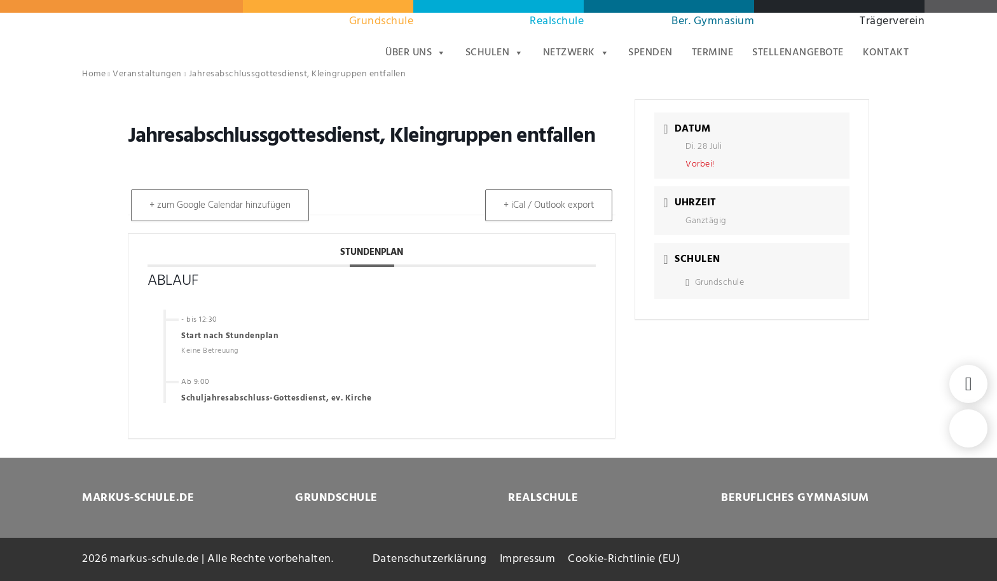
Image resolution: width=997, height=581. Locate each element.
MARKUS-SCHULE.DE (138, 498)
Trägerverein (892, 21)
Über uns (415, 52)
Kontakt (886, 52)
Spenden (650, 52)
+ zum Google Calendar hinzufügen (220, 205)
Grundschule (381, 21)
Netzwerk (576, 52)
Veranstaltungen (147, 74)
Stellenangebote (798, 52)
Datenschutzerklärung (430, 559)
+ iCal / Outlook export (549, 205)
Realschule (557, 21)
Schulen (494, 52)
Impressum (528, 559)
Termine (713, 52)
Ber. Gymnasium (712, 21)
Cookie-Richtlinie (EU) (624, 559)
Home (94, 74)
